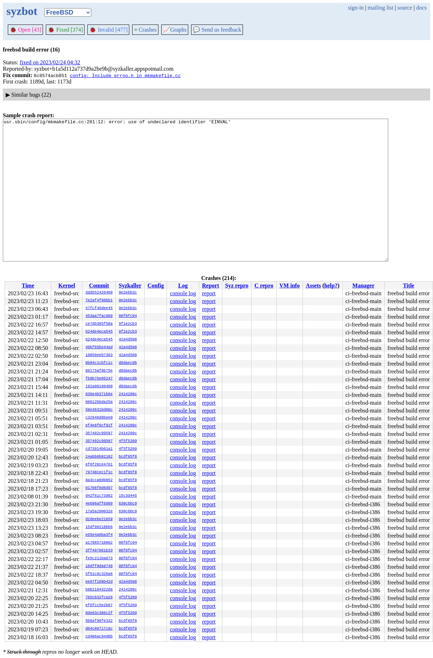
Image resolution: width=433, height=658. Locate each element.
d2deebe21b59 (99, 519)
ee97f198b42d (99, 581)
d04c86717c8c (99, 628)
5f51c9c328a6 (99, 574)
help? (330, 285)
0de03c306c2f (99, 613)
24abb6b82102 (99, 456)
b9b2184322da (99, 589)
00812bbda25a (99, 402)
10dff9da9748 (99, 566)
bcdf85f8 (128, 456)
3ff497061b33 (99, 550)
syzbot (21, 11)
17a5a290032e (99, 511)
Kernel (66, 285)
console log (183, 293)
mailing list (380, 8)
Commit (99, 285)
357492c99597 (99, 433)
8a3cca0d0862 (99, 480)
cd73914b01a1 (99, 449)
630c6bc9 (128, 503)
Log (183, 285)
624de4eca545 (99, 331)
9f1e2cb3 (128, 324)
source (404, 8)
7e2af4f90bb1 (99, 300)
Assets (313, 285)
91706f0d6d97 (99, 488)
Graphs (174, 30)
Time (28, 285)
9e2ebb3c (128, 292)
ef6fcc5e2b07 (99, 605)
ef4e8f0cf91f (99, 425)
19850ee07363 (99, 355)
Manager (363, 285)
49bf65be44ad (99, 347)
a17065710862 (99, 542)
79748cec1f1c (99, 472)
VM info (290, 285)
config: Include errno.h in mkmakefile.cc (125, 75)
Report (210, 285)
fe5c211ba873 (99, 558)
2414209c (128, 394)
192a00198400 (99, 386)
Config (155, 285)
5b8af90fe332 (99, 621)
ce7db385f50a (99, 324)
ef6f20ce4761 (99, 464)
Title (408, 285)
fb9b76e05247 (99, 378)
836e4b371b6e (99, 394)
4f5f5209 (128, 441)
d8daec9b (128, 363)
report (209, 293)
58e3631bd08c (99, 410)
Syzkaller (130, 285)
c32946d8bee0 (99, 417)
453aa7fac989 (99, 316)
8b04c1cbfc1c (99, 363)
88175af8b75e (99, 370)
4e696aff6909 (99, 503)
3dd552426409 (99, 292)
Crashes (145, 30)
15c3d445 (128, 496)
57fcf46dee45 (99, 308)
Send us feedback (217, 30)
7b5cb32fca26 (99, 597)
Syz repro (237, 285)
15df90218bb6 (99, 527)
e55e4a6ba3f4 (99, 535)
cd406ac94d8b (99, 636)
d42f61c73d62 (99, 496)
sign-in (355, 8)
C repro (263, 285)
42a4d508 (128, 339)
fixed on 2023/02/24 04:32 (50, 62)
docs (421, 8)
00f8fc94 (128, 316)
